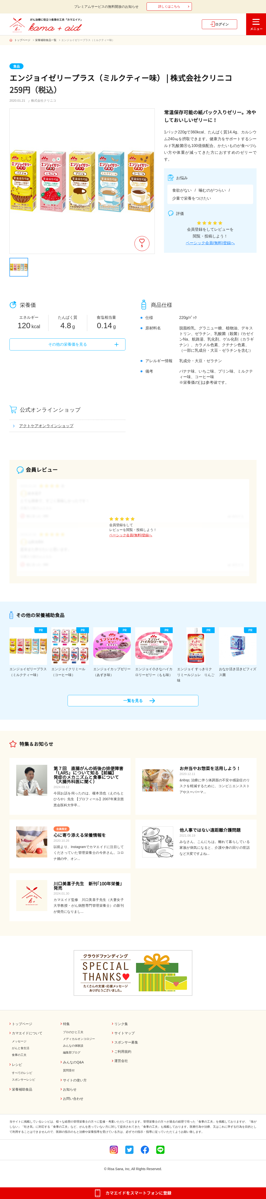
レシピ (17, 1069)
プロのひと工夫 (73, 1036)
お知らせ (70, 1093)
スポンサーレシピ (23, 1083)
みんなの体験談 (73, 1050)
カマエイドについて (27, 1037)
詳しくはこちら (169, 6)
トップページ (22, 40)
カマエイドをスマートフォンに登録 (138, 1193)
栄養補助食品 (22, 1093)
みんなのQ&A (73, 1066)
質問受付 (69, 1074)
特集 (66, 1028)
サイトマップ (124, 1037)
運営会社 (121, 1065)
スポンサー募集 (126, 1046)
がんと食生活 (20, 1052)
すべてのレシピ (22, 1077)
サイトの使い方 (75, 1084)
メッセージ (19, 1045)
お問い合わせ (73, 1103)
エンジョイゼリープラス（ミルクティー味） (88, 40)
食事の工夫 (19, 1059)
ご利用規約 (122, 1056)
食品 (16, 66)
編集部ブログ (71, 1056)
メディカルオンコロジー (79, 1043)
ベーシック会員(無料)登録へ (210, 243)
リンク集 (121, 1028)
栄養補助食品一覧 (45, 40)
